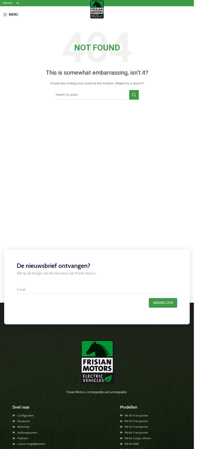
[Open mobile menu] (10, 14)
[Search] (97, 95)
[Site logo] (97, 14)
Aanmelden (163, 303)
